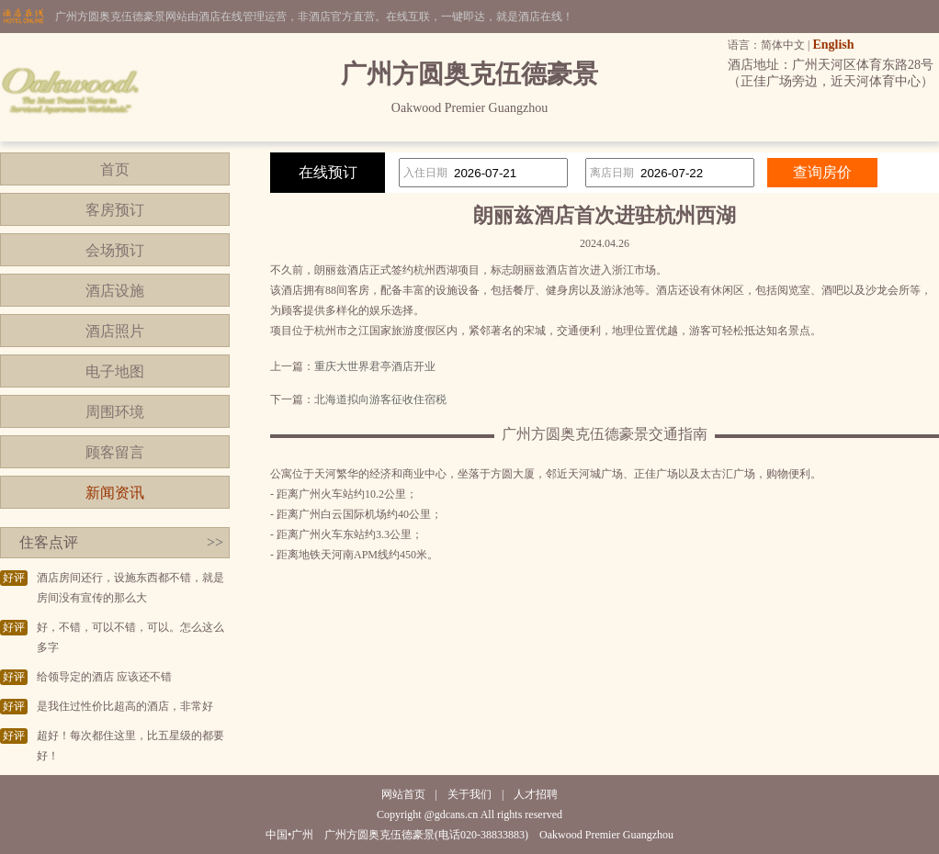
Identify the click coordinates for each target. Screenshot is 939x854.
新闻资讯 (114, 492)
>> (215, 542)
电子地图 (114, 371)
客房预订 (114, 210)
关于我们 (469, 794)
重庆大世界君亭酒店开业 (375, 366)
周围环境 (114, 412)
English (833, 44)
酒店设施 (114, 290)
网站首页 (403, 794)
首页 (115, 169)
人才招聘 (536, 794)
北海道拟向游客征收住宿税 (380, 399)
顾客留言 (114, 452)
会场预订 (114, 250)
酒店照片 (114, 331)
